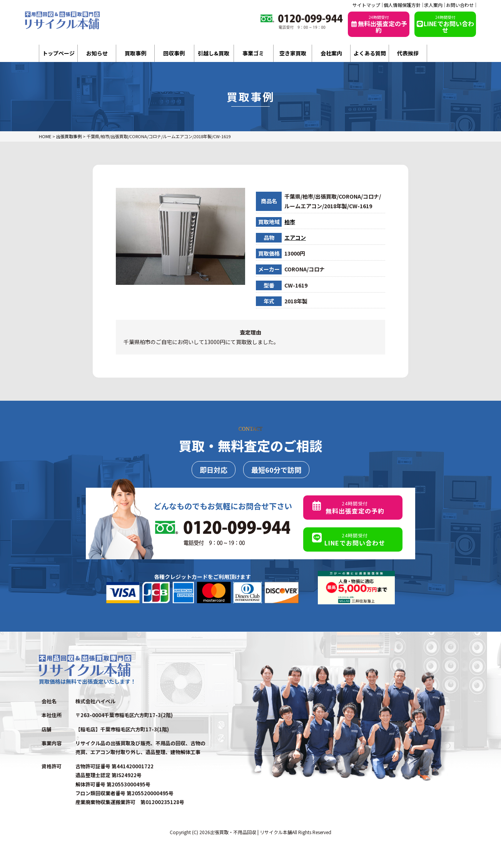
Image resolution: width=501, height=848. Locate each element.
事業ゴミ (253, 53)
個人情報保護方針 (402, 5)
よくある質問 (370, 53)
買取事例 (135, 53)
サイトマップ (366, 5)
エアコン (295, 237)
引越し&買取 (213, 53)
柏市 (289, 222)
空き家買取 (292, 53)
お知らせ (97, 53)
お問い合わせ (460, 5)
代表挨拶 (408, 53)
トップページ (58, 53)
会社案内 (331, 53)
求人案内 (433, 5)
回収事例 (174, 53)
